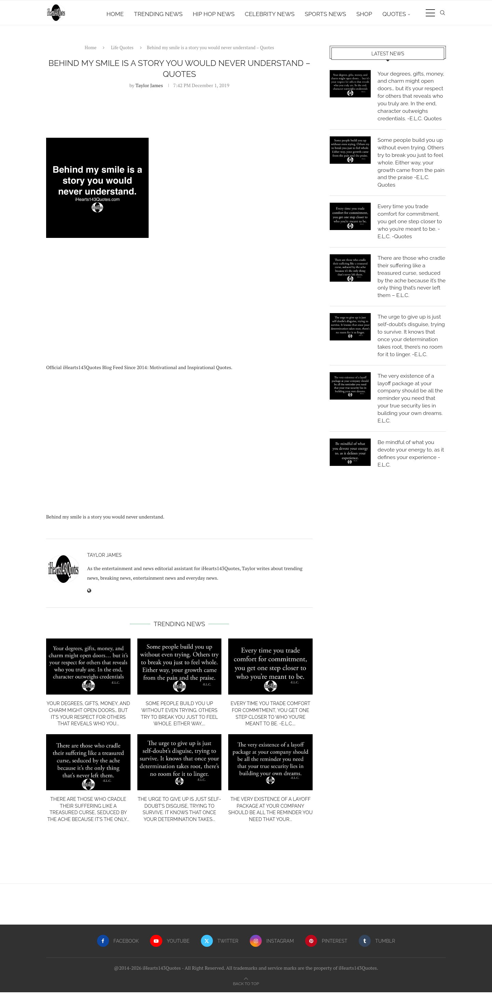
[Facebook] (117, 943)
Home (115, 14)
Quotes (394, 14)
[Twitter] (219, 943)
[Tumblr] (377, 943)
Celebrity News (270, 14)
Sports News (325, 14)
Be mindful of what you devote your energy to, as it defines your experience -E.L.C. (412, 470)
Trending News (158, 14)
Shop (364, 14)
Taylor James (149, 87)
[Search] (442, 14)
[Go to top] (246, 986)
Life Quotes (122, 50)
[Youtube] (169, 943)
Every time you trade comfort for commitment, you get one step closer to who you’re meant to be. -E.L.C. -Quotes (410, 226)
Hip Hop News (213, 14)
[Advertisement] (179, 301)
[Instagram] (272, 943)
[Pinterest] (326, 943)
